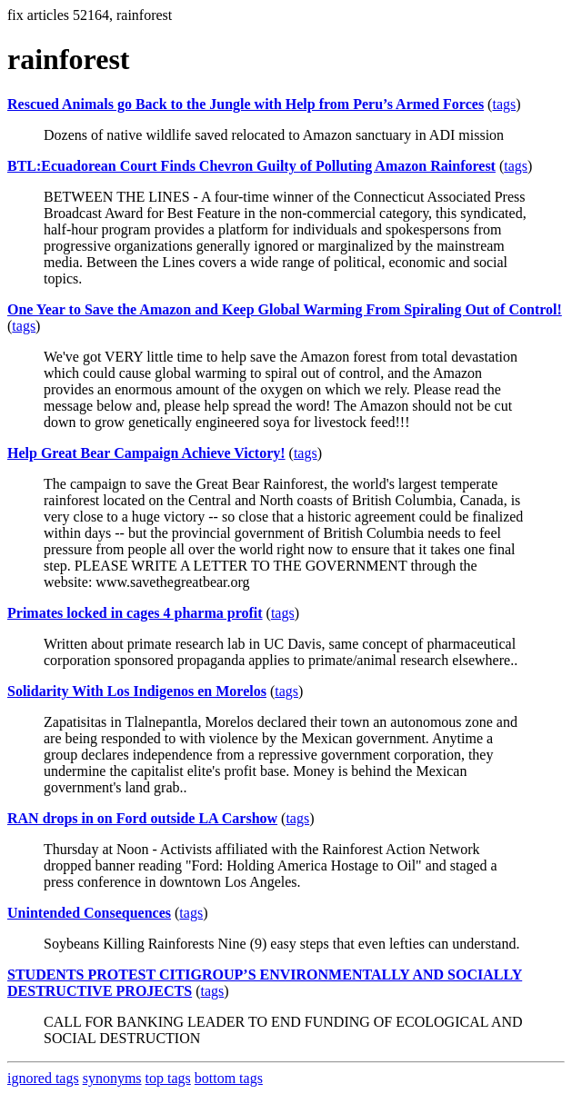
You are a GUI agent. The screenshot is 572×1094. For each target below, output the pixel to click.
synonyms (112, 1078)
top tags (168, 1078)
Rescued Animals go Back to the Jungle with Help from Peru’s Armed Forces (245, 104)
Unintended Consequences (89, 912)
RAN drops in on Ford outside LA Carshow (142, 818)
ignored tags (43, 1078)
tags (504, 104)
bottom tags (229, 1078)
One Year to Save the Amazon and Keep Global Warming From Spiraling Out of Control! (284, 309)
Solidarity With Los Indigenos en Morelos (136, 691)
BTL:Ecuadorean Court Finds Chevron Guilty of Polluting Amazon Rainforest (251, 166)
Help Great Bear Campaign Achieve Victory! (146, 453)
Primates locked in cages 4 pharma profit (135, 613)
